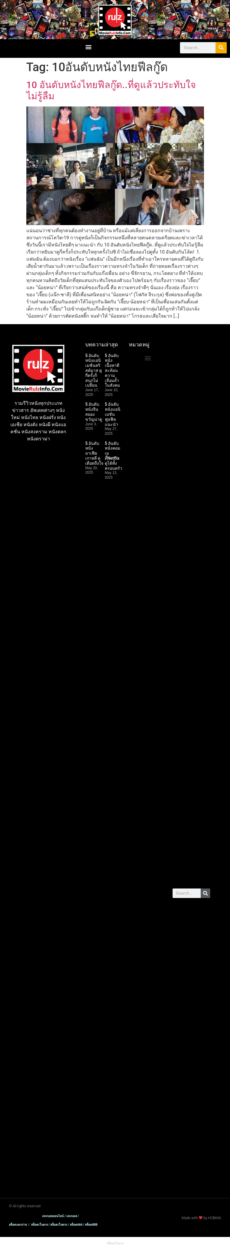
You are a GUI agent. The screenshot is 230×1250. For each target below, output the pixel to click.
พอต (195, 802)
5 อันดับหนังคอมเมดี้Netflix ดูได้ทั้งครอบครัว (113, 456)
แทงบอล (201, 856)
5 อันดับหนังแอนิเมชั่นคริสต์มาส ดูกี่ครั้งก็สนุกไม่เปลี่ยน (93, 370)
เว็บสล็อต (194, 507)
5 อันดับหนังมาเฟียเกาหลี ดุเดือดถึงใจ (94, 453)
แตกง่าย (181, 951)
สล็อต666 (182, 540)
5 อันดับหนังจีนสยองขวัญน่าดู (93, 411)
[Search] (221, 47)
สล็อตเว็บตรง (186, 368)
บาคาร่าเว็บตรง (189, 345)
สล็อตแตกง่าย (187, 356)
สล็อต (191, 795)
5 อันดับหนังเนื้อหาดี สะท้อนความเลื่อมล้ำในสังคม (112, 370)
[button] (89, 47)
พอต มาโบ (183, 809)
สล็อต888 (182, 547)
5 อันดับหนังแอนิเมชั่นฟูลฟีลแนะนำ (112, 414)
